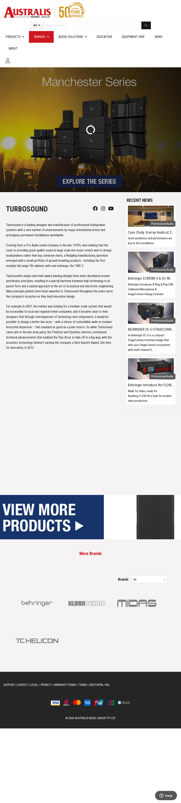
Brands (39, 37)
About (13, 48)
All (35, 25)
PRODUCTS (13, 37)
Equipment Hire (133, 37)
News (158, 37)
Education (104, 37)
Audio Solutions (71, 37)
